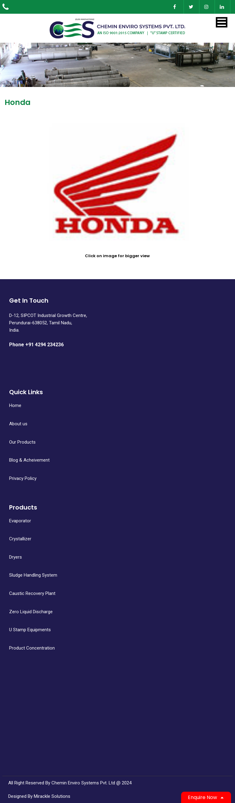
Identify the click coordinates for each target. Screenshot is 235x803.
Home (15, 405)
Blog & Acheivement (29, 460)
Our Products (22, 442)
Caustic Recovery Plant (32, 593)
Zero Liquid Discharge (31, 611)
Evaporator (20, 521)
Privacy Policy (23, 478)
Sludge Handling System (33, 575)
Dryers (15, 557)
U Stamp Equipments (30, 629)
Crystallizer (20, 539)
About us (18, 424)
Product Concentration (32, 648)
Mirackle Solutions (52, 796)
